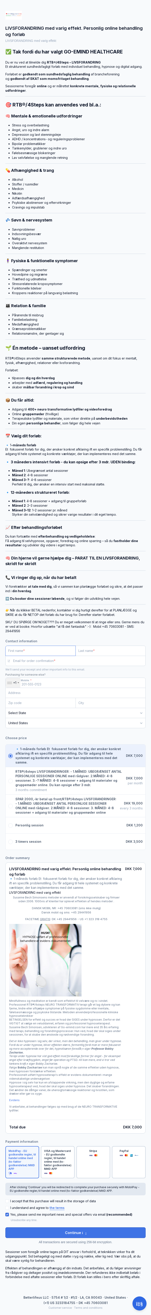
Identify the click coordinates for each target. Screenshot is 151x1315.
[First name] (41, 651)
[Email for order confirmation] (79, 661)
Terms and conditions (88, 1307)
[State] (75, 713)
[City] (111, 703)
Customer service (60, 1307)
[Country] (75, 723)
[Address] (73, 693)
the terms (57, 1208)
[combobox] (13, 683)
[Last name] (111, 651)
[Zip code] (41, 703)
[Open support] (139, 1303)
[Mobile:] (75, 683)
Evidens (14, 1100)
